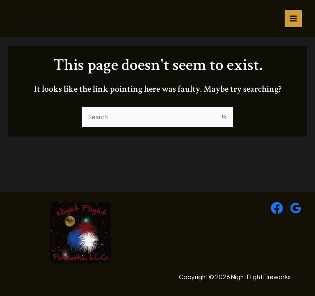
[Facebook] (277, 208)
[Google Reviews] (296, 208)
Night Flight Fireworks (47, 18)
